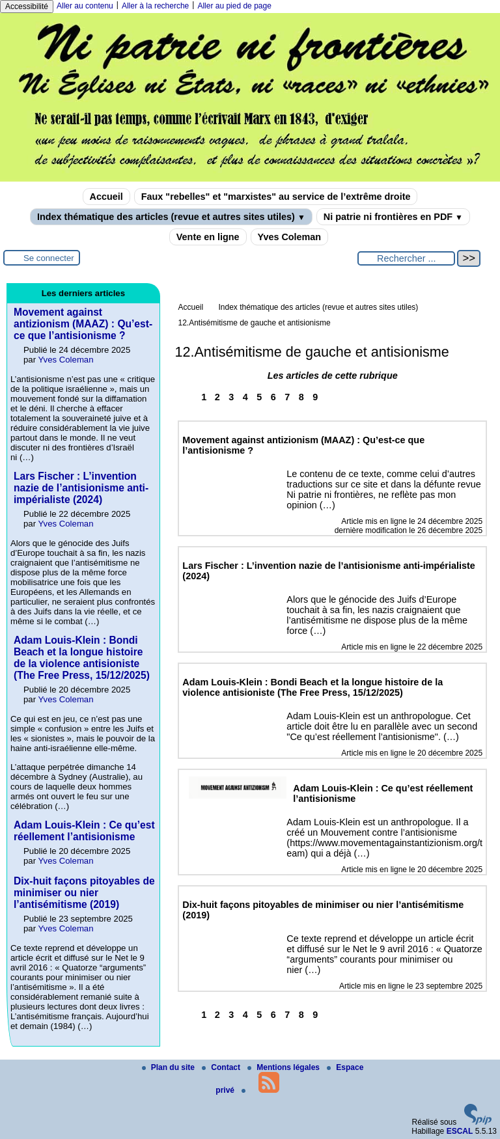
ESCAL (460, 1131)
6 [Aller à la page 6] (273, 397)
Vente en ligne (208, 237)
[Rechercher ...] (406, 258)
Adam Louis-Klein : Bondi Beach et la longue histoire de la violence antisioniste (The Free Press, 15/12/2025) (82, 658)
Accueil (106, 196)
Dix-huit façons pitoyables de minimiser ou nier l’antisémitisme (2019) (84, 892)
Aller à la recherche (155, 5)
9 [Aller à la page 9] (315, 397)
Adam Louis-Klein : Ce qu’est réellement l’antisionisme (84, 830)
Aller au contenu (85, 5)
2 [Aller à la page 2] (217, 397)
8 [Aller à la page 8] (301, 397)
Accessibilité (26, 6)
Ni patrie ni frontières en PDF (393, 217)
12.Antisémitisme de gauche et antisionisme (254, 322)
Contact (222, 1067)
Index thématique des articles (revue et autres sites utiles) (171, 217)
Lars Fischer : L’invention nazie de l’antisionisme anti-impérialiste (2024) (81, 488)
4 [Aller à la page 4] (245, 397)
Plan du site (169, 1067)
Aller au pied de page (234, 5)
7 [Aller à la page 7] (287, 397)
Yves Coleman (290, 237)
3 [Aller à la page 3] (231, 397)
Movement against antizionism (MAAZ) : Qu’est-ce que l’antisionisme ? (83, 324)
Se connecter (48, 258)
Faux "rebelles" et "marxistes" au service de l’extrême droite (276, 196)
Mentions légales (284, 1067)
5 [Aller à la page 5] (259, 397)
